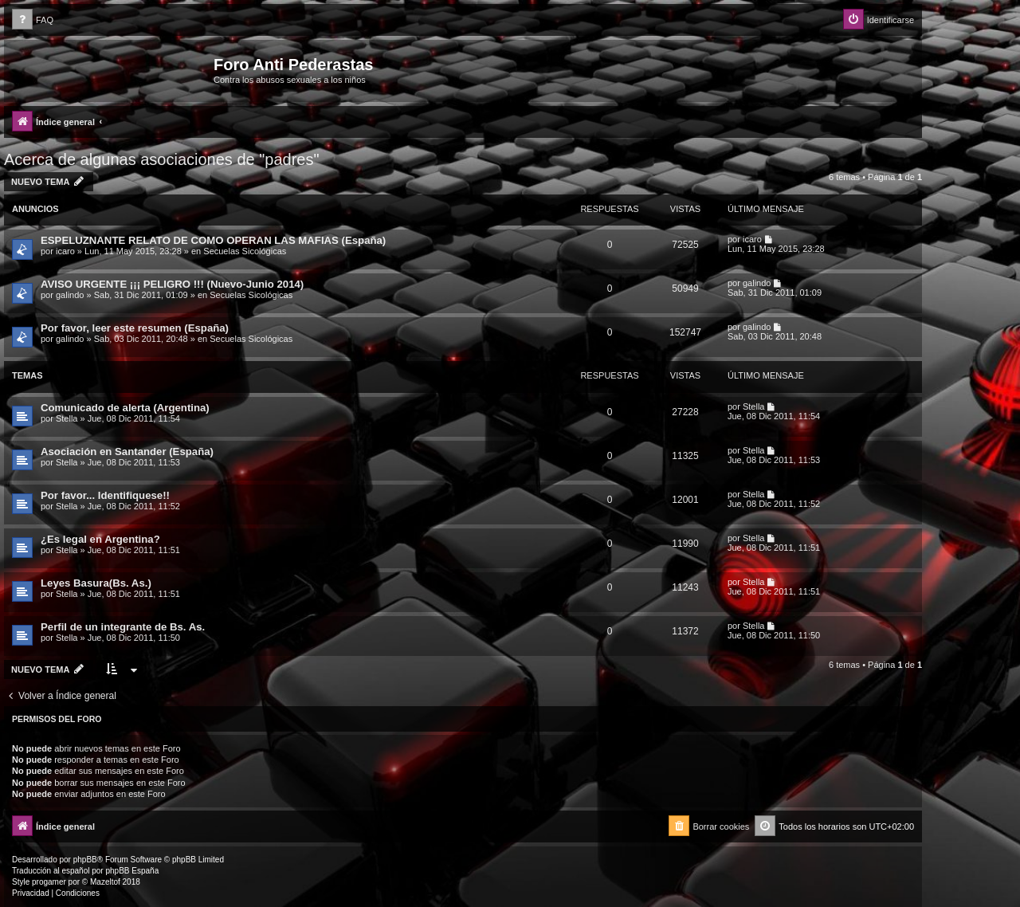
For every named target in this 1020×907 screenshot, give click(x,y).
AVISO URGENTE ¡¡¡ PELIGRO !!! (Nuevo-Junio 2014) (172, 284)
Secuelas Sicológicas (244, 251)
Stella (67, 418)
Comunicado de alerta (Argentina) (125, 408)
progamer (49, 882)
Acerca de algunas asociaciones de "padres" (162, 159)
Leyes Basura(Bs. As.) (96, 583)
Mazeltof (105, 882)
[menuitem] (32, 20)
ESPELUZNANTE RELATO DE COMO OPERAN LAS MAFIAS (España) (213, 240)
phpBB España (132, 870)
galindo (70, 295)
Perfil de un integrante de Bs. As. (123, 627)
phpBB (85, 859)
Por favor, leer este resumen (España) (135, 328)
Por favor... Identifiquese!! (105, 495)
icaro (65, 251)
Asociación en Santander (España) (127, 451)
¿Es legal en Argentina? (100, 539)
